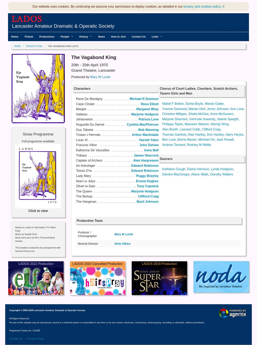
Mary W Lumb (100, 77)
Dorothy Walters (221, 174)
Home (17, 46)
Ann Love (237, 109)
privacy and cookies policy (202, 6)
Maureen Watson (197, 124)
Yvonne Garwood (174, 109)
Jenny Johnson (218, 109)
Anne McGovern (222, 114)
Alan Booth (170, 129)
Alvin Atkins (122, 243)
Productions (34, 46)
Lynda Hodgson (222, 169)
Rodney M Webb (199, 145)
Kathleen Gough (174, 169)
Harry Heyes (234, 134)
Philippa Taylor (172, 124)
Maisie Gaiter (214, 103)
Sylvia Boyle (194, 103)
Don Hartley (215, 134)
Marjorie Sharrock (175, 119)
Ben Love (169, 139)
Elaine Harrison (198, 169)
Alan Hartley (196, 134)
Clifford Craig (211, 129)
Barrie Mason (187, 139)
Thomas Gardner (174, 134)
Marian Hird (197, 109)
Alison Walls (200, 174)
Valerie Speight (227, 119)
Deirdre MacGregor (176, 174)
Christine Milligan (174, 114)
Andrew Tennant (173, 145)
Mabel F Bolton (173, 103)
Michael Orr (206, 139)
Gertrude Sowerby (202, 119)
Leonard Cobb (190, 129)
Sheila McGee (198, 114)
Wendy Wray (220, 124)
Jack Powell (225, 139)
